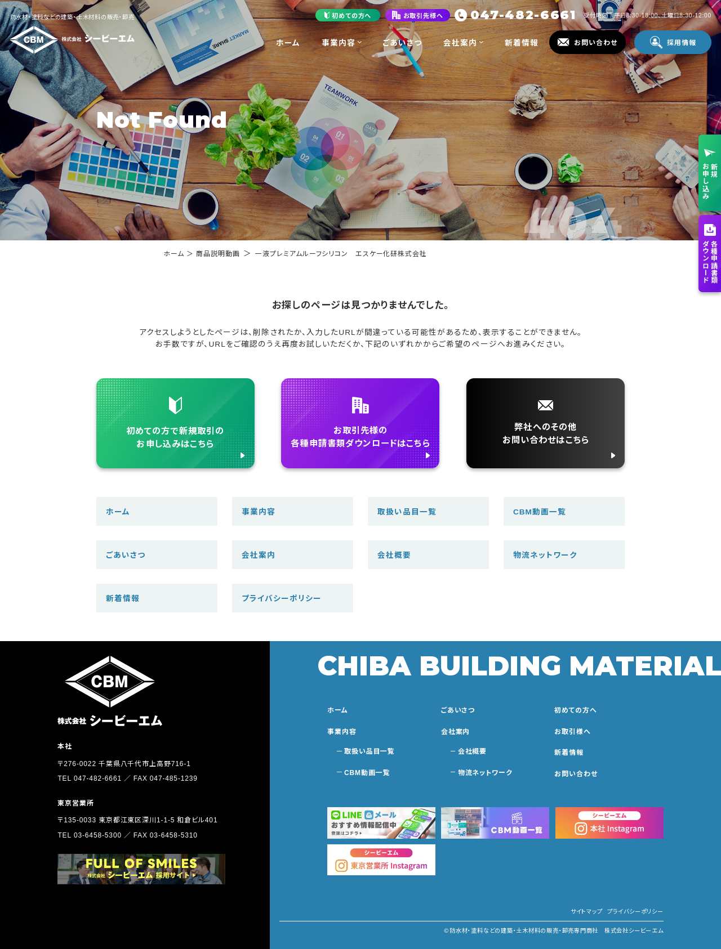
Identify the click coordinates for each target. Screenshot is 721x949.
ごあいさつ (402, 42)
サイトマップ (587, 911)
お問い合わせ (575, 773)
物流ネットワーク (545, 554)
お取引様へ (572, 731)
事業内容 (342, 42)
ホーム (288, 42)
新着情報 (521, 42)
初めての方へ (575, 709)
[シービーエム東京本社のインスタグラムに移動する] (381, 859)
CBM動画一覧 (539, 511)
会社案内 (463, 42)
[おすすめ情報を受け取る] (381, 822)
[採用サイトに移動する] (141, 869)
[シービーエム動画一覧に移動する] (495, 822)
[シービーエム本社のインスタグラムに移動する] (609, 822)
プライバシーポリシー (282, 597)
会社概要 (394, 554)
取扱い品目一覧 (407, 511)
